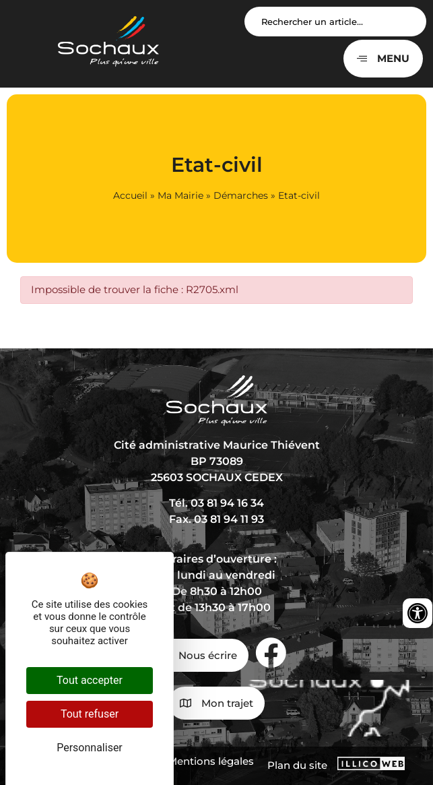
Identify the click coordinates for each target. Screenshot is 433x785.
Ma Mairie (180, 195)
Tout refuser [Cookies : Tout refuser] (90, 714)
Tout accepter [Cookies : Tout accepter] (90, 680)
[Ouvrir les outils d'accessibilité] (417, 613)
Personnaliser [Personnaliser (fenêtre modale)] (90, 747)
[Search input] (335, 21)
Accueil (130, 195)
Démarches (240, 195)
